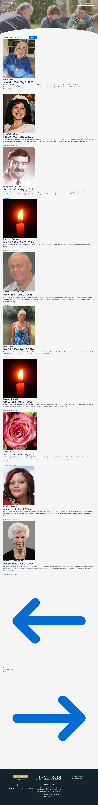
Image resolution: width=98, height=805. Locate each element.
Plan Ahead (65, 4)
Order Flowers (14, 93)
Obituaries (38, 4)
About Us (46, 4)
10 (10, 670)
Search (34, 37)
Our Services (28, 4)
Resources (55, 4)
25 (14, 670)
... (11, 670)
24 (12, 670)
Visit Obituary (7, 93)
